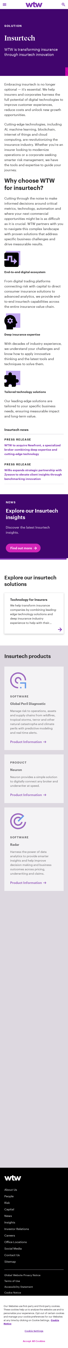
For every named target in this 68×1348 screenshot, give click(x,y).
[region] (34, 1322)
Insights (9, 1222)
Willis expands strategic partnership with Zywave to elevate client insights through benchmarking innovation (33, 474)
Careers (9, 1235)
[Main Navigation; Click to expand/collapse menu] (4, 4)
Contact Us (12, 1255)
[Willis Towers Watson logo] (12, 1178)
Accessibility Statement (18, 1286)
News (8, 1215)
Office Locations (15, 1242)
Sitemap (10, 1261)
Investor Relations (16, 1229)
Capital (9, 1209)
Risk (7, 1202)
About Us (10, 1189)
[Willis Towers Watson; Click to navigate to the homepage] (34, 4)
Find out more (24, 548)
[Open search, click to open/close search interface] (63, 4)
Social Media (13, 1248)
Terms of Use (12, 1280)
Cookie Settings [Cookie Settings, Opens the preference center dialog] (34, 1330)
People (9, 1196)
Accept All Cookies (34, 1341)
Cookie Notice (12, 1292)
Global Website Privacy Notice (22, 1275)
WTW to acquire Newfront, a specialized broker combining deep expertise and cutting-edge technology (32, 449)
